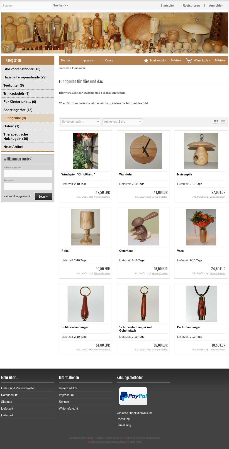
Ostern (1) (11, 126)
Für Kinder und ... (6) (19, 102)
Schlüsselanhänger (74, 327)
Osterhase (126, 250)
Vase (180, 250)
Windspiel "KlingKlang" (78, 174)
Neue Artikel (13, 147)
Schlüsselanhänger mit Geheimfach (135, 328)
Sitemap (6, 401)
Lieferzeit (7, 408)
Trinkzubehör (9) (16, 93)
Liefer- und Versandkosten (18, 388)
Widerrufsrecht (68, 408)
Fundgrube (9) (14, 118)
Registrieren (191, 5)
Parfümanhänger (188, 327)
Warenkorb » (210, 60)
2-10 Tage (80, 184)
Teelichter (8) (13, 85)
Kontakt (66, 60)
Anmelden (216, 5)
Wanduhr (125, 174)
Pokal (65, 250)
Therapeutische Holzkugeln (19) (15, 136)
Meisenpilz (184, 174)
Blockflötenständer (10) (21, 69)
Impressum (88, 60)
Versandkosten (102, 197)
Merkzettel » (166, 60)
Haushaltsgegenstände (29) (24, 77)
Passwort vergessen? (17, 196)
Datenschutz (9, 395)
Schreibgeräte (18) (17, 110)
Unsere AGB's (68, 388)
